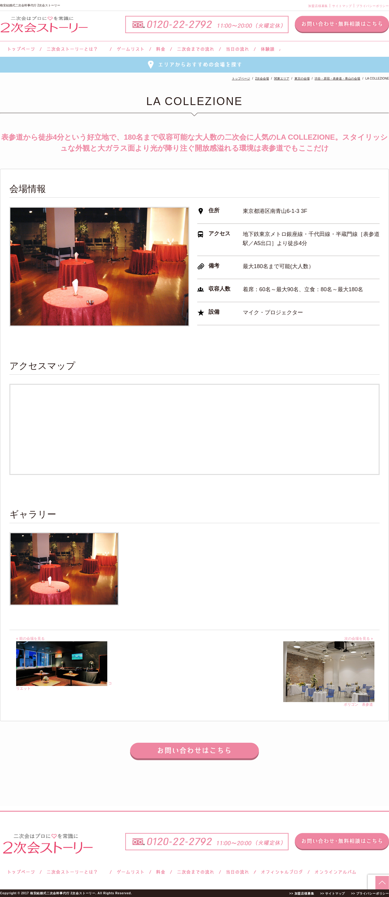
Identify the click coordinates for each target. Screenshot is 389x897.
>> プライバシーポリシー (370, 893)
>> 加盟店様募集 (301, 893)
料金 (160, 49)
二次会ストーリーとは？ (76, 49)
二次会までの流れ (195, 49)
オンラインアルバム (334, 872)
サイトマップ (342, 6)
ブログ (282, 872)
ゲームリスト (130, 49)
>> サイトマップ (332, 893)
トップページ (20, 49)
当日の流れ (237, 49)
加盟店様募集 (318, 6)
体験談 (267, 49)
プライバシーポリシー (372, 6)
